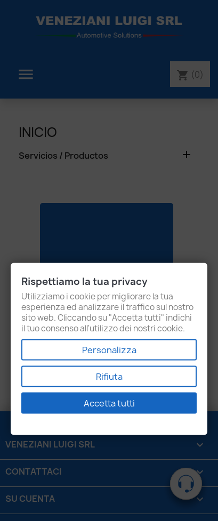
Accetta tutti (109, 403)
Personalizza (109, 350)
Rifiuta (109, 376)
